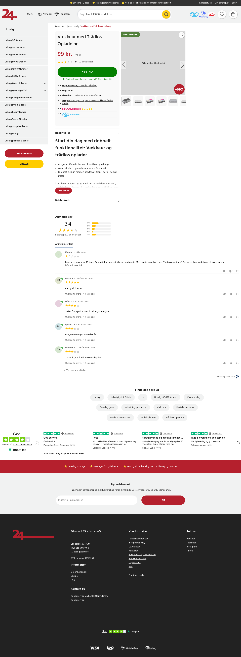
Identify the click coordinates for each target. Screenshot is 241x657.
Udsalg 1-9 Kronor (14, 40)
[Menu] (27, 14)
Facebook (191, 543)
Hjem (68, 26)
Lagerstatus (135, 563)
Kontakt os (134, 551)
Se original (90, 294)
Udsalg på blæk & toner (16, 141)
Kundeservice (205, 3)
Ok (163, 500)
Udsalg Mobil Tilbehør (16, 83)
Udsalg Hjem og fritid (15, 91)
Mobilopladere (148, 418)
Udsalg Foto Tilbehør (15, 112)
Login (234, 3)
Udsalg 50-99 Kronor (15, 62)
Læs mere (63, 191)
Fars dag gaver (107, 407)
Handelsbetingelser (138, 539)
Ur (143, 397)
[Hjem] (9, 14)
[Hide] (118, 133)
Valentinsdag (193, 397)
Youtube (191, 539)
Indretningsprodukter (136, 407)
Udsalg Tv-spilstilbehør (16, 126)
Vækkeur (161, 407)
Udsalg (9, 29)
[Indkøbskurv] (233, 14)
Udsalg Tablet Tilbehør (16, 119)
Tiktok (190, 551)
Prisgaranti (24, 153)
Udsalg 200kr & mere (15, 76)
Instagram (192, 547)
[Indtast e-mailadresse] (96, 500)
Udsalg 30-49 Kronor (15, 55)
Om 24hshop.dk (222, 3)
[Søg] (124, 14)
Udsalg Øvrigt (12, 134)
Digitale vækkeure (185, 407)
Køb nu (87, 72)
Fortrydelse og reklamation (142, 555)
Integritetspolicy (137, 543)
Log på (74, 576)
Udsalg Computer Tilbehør (18, 98)
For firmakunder (137, 575)
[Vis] (118, 201)
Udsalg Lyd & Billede (15, 105)
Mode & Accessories (120, 418)
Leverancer (134, 547)
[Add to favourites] (181, 35)
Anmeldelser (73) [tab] (64, 244)
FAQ (73, 580)
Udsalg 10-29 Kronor (15, 47)
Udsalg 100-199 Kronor (16, 69)
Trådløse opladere (175, 418)
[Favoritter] (222, 14)
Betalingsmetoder (137, 559)
